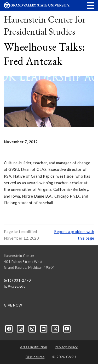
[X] (56, 328)
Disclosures (35, 357)
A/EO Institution (33, 347)
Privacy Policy (66, 347)
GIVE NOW (13, 305)
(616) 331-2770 (17, 280)
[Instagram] (21, 328)
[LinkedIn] (44, 328)
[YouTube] (67, 328)
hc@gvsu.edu (15, 286)
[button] (91, 5)
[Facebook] (9, 328)
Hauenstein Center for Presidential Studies (45, 25)
